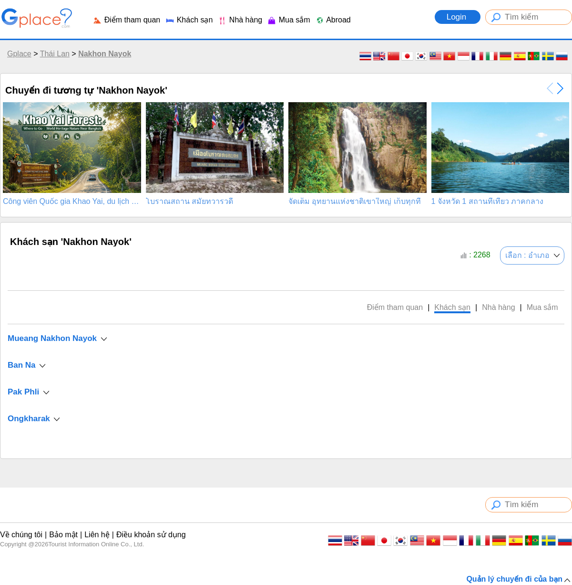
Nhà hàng (239, 20)
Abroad (333, 20)
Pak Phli (23, 391)
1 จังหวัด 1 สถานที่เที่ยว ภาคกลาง (487, 201)
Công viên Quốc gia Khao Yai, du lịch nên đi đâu (72, 201)
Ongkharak (29, 418)
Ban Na (22, 365)
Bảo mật (63, 535)
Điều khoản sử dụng (151, 535)
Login (458, 16)
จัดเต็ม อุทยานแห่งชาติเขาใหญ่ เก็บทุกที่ (354, 201)
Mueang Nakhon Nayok (52, 338)
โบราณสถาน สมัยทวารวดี (189, 201)
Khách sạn (189, 20)
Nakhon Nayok (104, 54)
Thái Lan (55, 54)
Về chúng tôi (21, 535)
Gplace (19, 54)
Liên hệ (97, 535)
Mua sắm (288, 20)
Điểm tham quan (126, 20)
